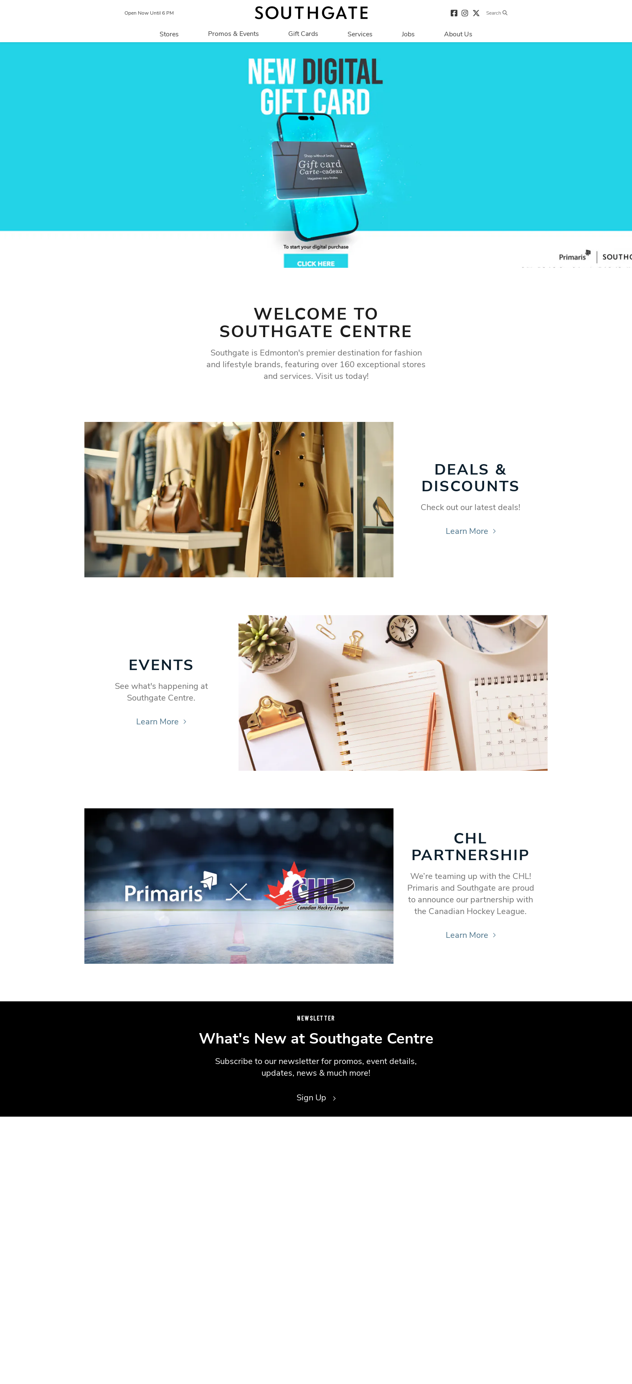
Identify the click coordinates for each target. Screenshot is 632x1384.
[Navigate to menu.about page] (458, 33)
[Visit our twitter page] (476, 13)
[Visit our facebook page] (454, 13)
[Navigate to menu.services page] (360, 33)
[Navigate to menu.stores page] (169, 33)
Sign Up (316, 1097)
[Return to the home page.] (311, 12)
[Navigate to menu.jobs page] (408, 33)
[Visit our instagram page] (464, 13)
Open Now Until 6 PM (149, 13)
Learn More (471, 531)
